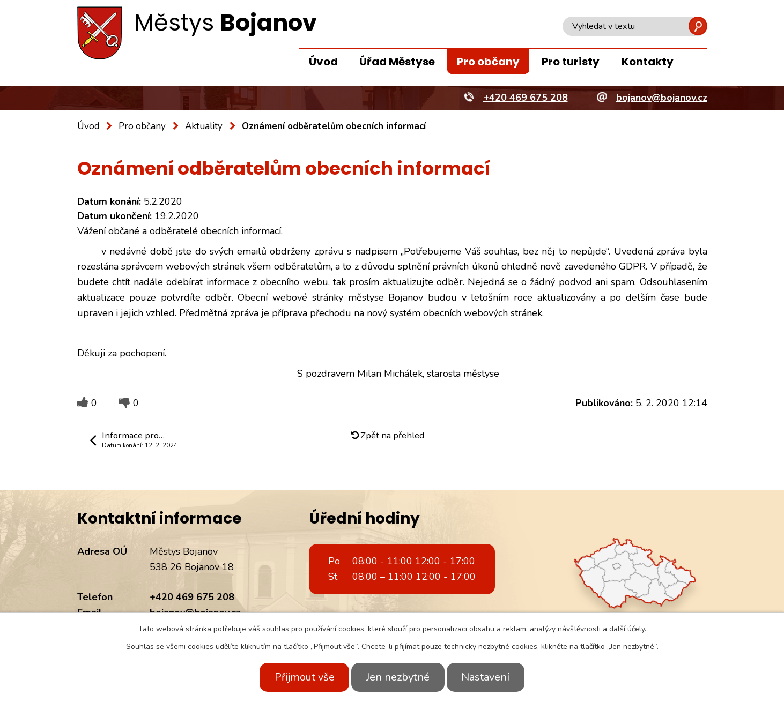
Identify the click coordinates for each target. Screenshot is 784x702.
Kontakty (648, 61)
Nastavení (490, 677)
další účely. (627, 629)
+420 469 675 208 (192, 597)
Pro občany (488, 61)
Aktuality (204, 126)
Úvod (323, 61)
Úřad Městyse (397, 61)
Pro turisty (571, 61)
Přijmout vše (300, 677)
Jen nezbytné (398, 677)
